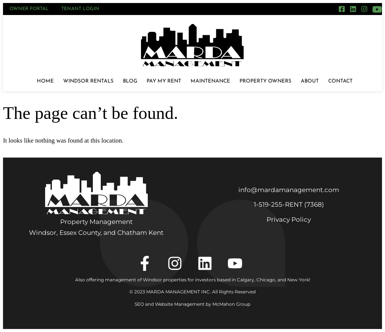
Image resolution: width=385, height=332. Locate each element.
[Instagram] (364, 9)
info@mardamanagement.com (288, 190)
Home (45, 81)
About (310, 81)
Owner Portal (29, 8)
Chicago (265, 279)
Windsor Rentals (88, 81)
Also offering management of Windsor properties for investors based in (156, 279)
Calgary (245, 279)
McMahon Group (231, 304)
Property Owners (265, 81)
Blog (130, 81)
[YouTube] (377, 9)
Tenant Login (80, 8)
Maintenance (210, 81)
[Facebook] (341, 9)
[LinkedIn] (353, 9)
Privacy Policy (289, 219)
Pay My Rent (164, 81)
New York (298, 279)
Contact (340, 81)
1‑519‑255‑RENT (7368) (289, 204)
